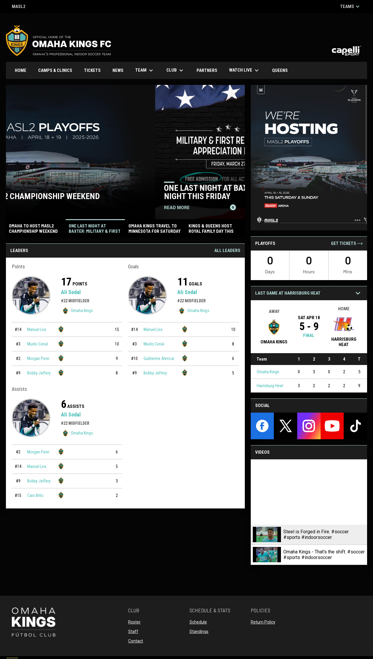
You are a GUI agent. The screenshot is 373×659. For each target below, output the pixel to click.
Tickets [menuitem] (92, 70)
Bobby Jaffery (39, 373)
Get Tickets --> (347, 243)
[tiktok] (355, 426)
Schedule (198, 622)
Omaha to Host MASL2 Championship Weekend (102, 196)
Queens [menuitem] (282, 70)
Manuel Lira (36, 329)
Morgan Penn (38, 358)
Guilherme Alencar (159, 358)
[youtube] (332, 426)
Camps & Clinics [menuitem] (55, 70)
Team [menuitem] (145, 70)
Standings (198, 631)
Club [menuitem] (175, 70)
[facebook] (262, 426)
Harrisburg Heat (270, 385)
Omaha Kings (268, 371)
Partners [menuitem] (207, 70)
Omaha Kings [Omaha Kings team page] (77, 310)
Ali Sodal (71, 292)
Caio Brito (35, 495)
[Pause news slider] (233, 207)
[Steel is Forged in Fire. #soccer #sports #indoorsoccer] (309, 492)
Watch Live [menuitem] (247, 70)
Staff (133, 631)
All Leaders (227, 250)
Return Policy (263, 622)
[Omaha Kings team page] (61, 329)
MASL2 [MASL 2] (18, 7)
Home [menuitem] (20, 70)
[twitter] (285, 426)
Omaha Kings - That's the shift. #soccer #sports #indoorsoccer (324, 554)
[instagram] (309, 426)
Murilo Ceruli (37, 344)
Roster (134, 622)
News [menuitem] (117, 70)
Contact (135, 641)
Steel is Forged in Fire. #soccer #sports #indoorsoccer (316, 534)
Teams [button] (350, 6)
